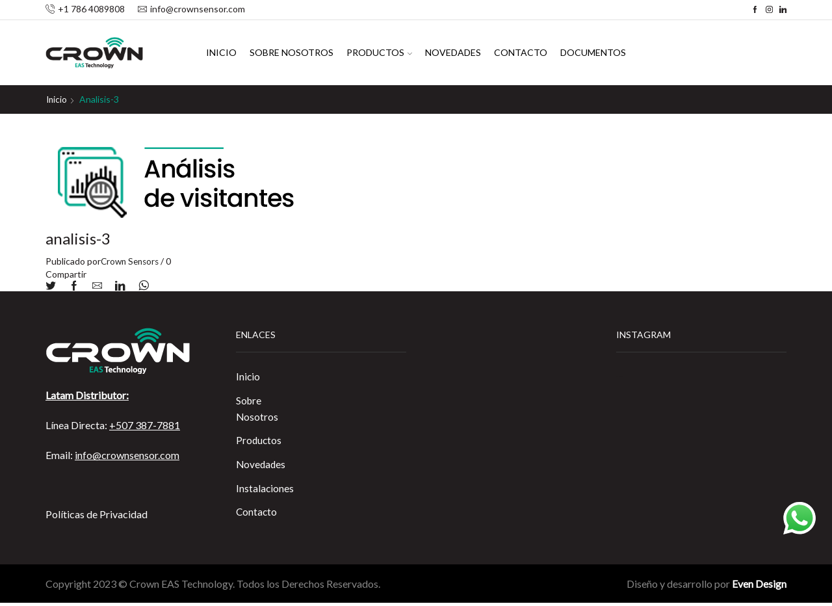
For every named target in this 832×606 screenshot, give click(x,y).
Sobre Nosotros (291, 52)
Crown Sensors (132, 260)
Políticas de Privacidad (97, 513)
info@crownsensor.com (127, 454)
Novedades (453, 52)
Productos (379, 52)
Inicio (221, 52)
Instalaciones (265, 490)
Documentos (593, 52)
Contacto (520, 52)
